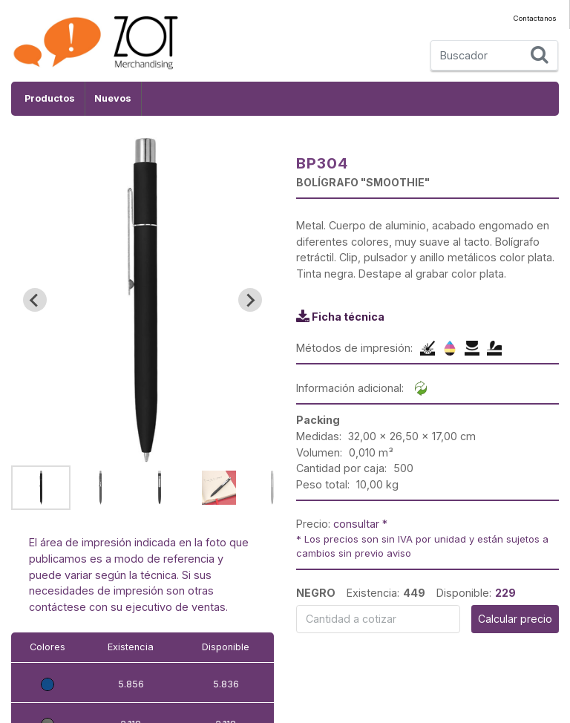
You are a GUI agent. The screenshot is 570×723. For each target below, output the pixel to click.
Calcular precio (515, 618)
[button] (41, 487)
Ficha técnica (348, 316)
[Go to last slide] (35, 300)
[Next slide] (250, 300)
